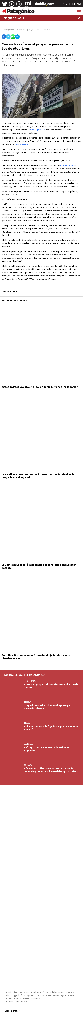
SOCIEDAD (28, 765)
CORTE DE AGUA (30, 681)
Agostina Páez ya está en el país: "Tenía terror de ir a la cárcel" (40, 387)
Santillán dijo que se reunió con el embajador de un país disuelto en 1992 (36, 656)
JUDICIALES (28, 744)
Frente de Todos (69, 165)
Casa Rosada (21, 144)
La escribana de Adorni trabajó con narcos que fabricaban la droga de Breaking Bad (38, 476)
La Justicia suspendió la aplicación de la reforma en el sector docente (39, 566)
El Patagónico (8, 29)
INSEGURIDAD (29, 702)
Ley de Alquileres (36, 129)
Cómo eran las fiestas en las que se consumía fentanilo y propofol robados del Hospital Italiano (51, 770)
